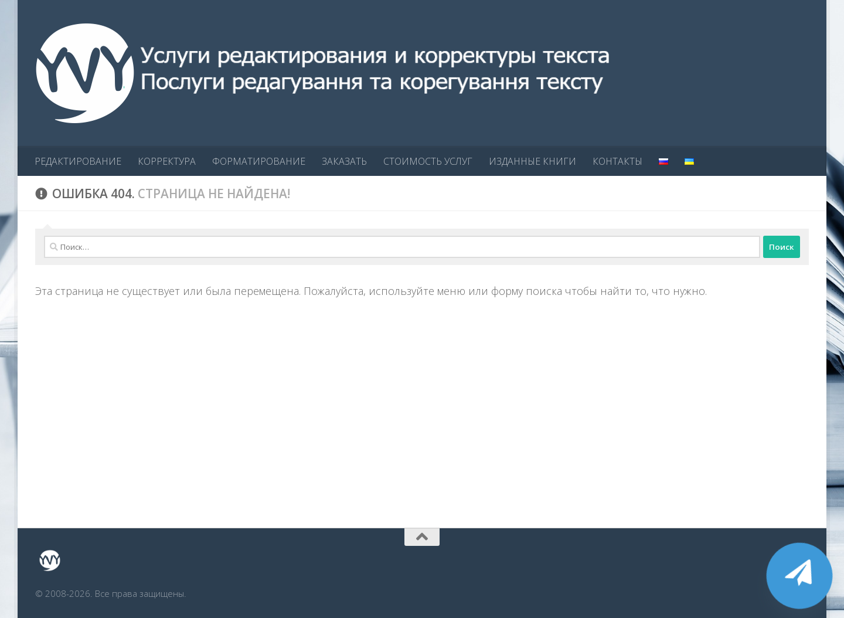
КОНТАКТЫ (617, 161)
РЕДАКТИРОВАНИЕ (78, 161)
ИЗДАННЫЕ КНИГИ (532, 161)
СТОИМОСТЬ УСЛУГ (427, 161)
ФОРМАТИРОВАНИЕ (258, 161)
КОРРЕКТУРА (167, 161)
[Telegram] (799, 575)
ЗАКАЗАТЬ (344, 161)
